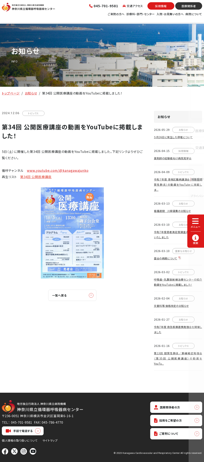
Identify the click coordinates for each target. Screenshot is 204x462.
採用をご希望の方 (170, 421)
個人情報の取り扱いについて (20, 440)
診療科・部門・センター (140, 16)
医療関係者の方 (168, 407)
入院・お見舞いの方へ (170, 16)
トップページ (11, 93)
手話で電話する (19, 431)
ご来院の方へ (116, 16)
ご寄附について (168, 435)
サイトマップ (50, 440)
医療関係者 (189, 8)
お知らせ (31, 93)
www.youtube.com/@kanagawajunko (57, 170)
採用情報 (161, 8)
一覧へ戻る (61, 295)
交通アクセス (133, 8)
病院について (193, 16)
